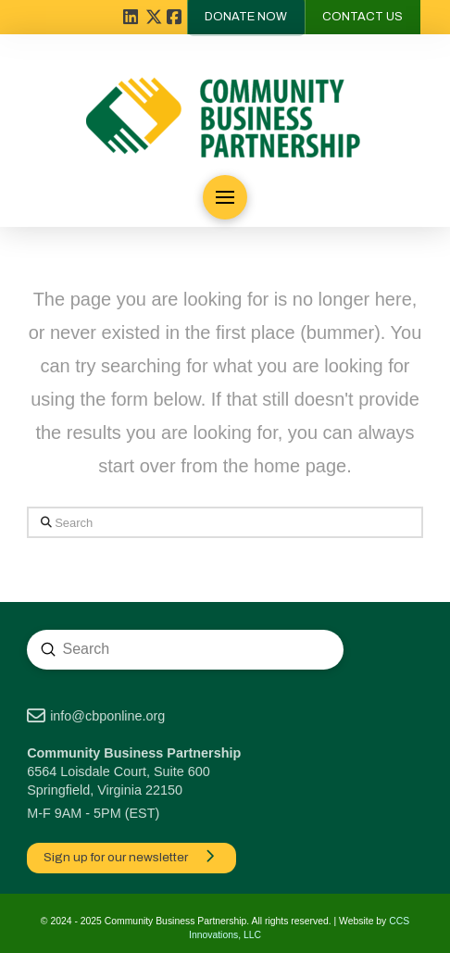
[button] (225, 197)
